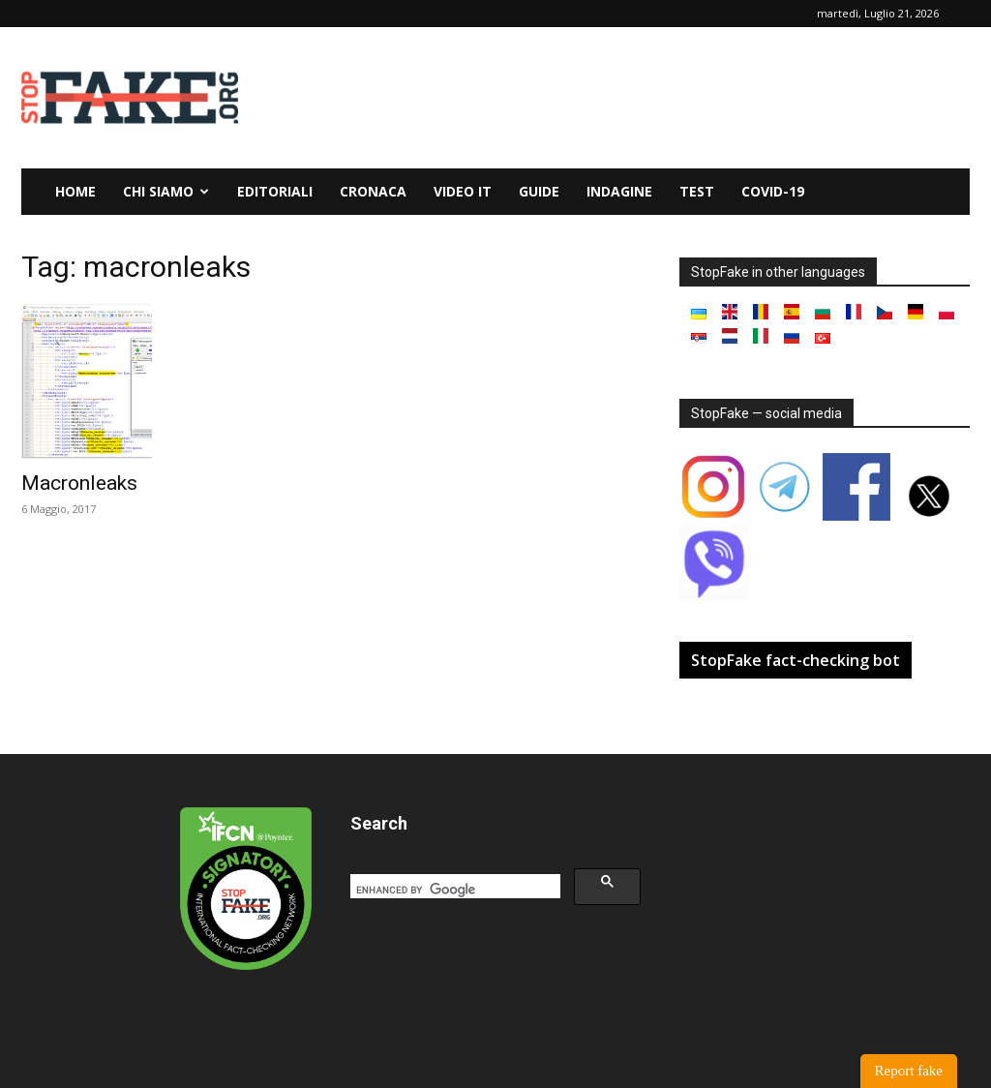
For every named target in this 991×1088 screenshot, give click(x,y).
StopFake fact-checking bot (795, 660)
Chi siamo (166, 191)
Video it (463, 191)
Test (696, 191)
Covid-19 (772, 191)
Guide (539, 191)
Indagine (619, 191)
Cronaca (373, 191)
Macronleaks (79, 483)
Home (75, 191)
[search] (453, 889)
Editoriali (275, 191)
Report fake (909, 1070)
